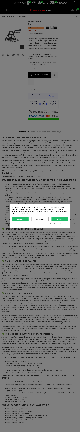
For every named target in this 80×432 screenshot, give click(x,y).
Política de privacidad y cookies (58, 224)
